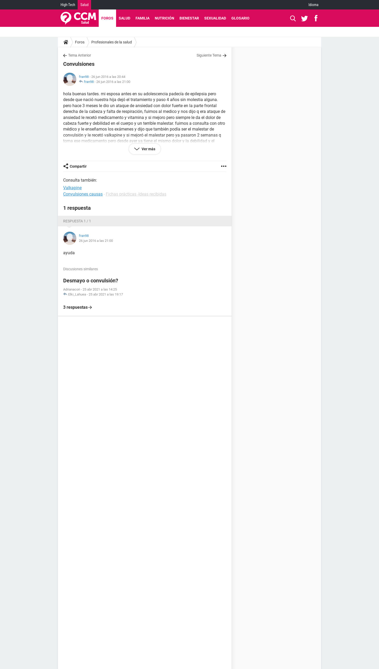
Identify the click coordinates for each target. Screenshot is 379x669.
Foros (107, 18)
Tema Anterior (79, 55)
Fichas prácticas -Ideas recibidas (136, 194)
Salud (84, 5)
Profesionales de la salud (111, 42)
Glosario (240, 18)
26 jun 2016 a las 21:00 (113, 82)
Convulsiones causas (83, 194)
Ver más (148, 149)
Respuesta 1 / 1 (77, 221)
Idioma (313, 5)
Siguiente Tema (209, 55)
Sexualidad (215, 18)
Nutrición (164, 18)
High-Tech (68, 5)
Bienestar (189, 18)
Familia (142, 18)
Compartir (78, 166)
